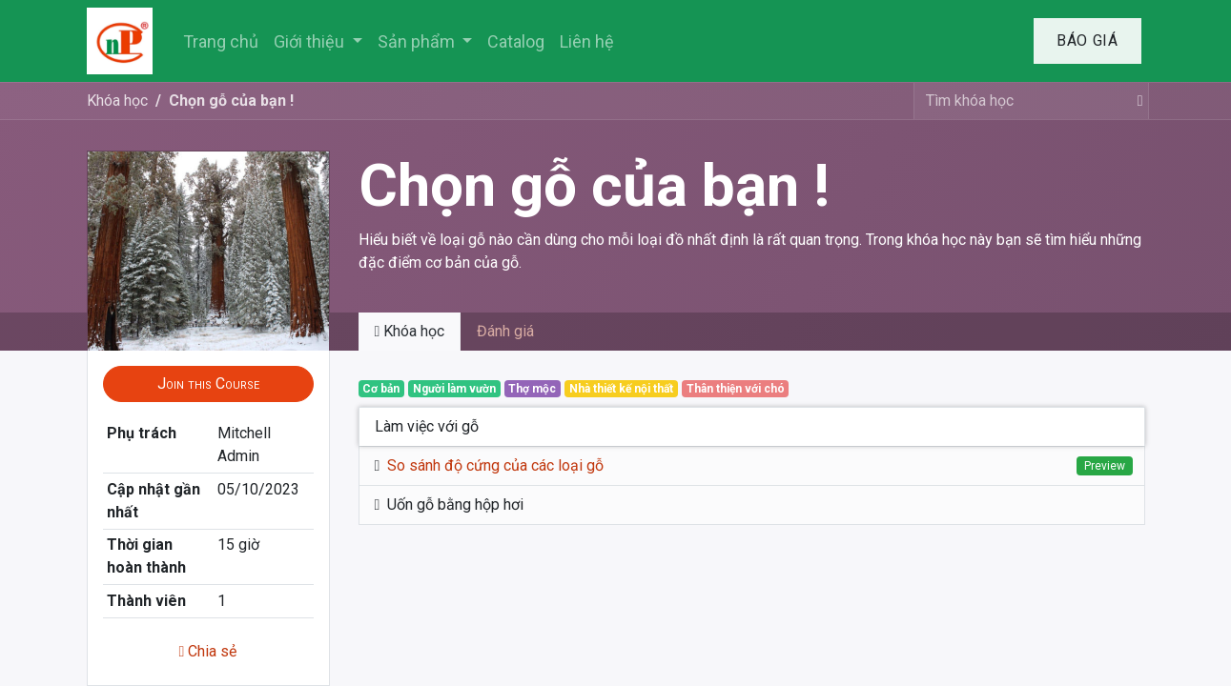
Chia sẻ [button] (208, 651)
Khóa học (117, 100)
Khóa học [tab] (410, 331)
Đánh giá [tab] (505, 331)
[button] (208, 384)
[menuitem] (220, 41)
